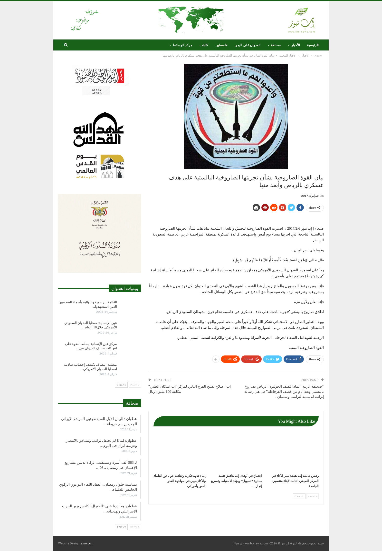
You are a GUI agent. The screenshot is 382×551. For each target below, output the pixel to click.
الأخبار (295, 45)
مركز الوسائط (182, 45)
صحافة (276, 45)
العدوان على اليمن (247, 45)
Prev (312, 496)
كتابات (204, 45)
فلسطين (221, 45)
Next (299, 496)
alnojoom (87, 543)
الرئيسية (313, 45)
